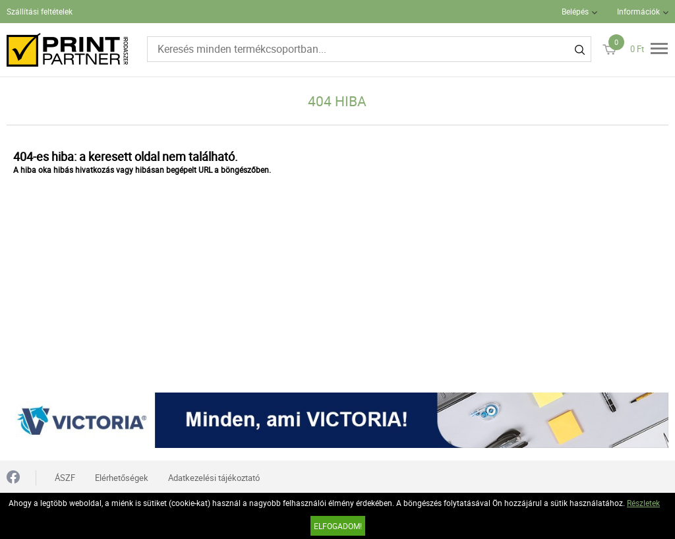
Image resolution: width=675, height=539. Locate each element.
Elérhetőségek (121, 478)
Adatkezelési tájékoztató (214, 478)
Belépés (575, 11)
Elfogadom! (338, 526)
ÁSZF (65, 478)
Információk (638, 11)
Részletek (643, 502)
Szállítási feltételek (40, 11)
